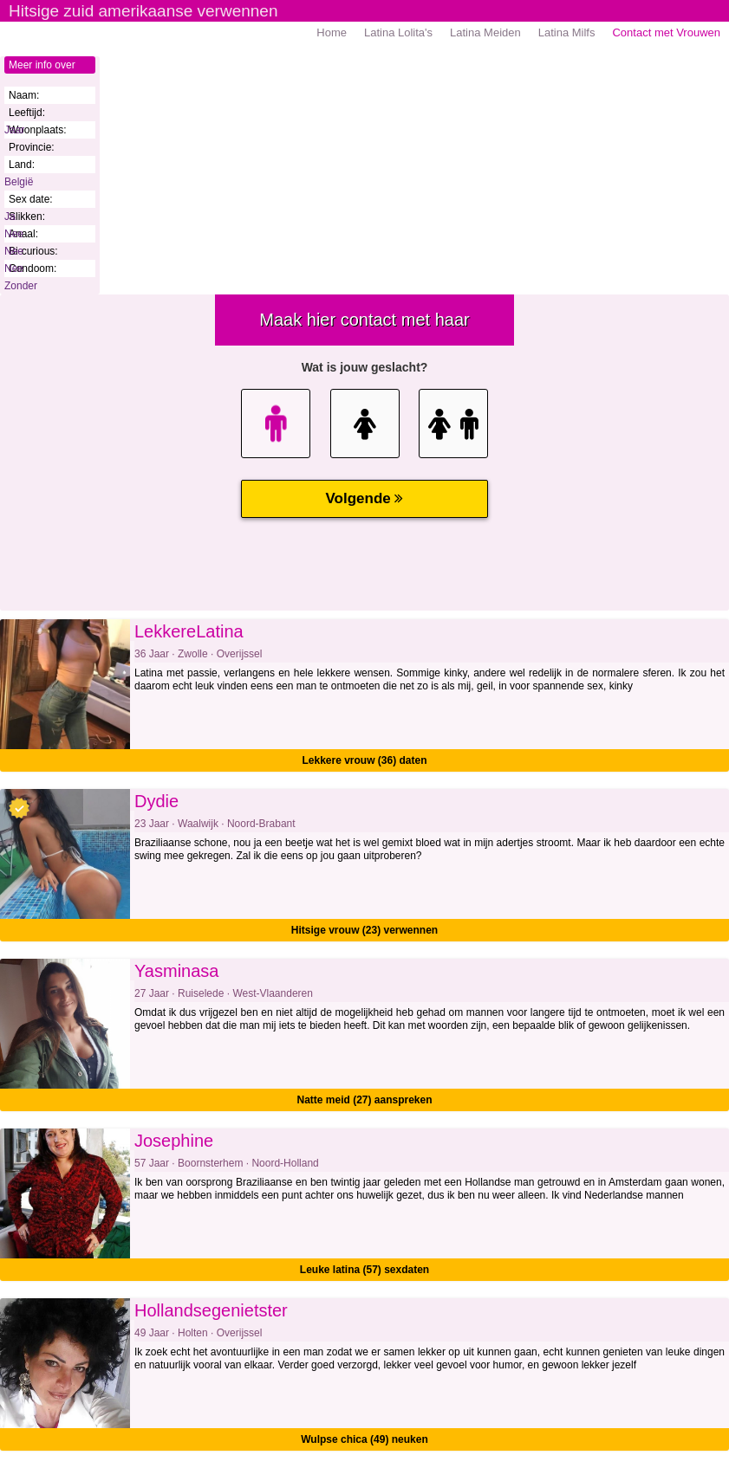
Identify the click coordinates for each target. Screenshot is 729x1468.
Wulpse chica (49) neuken (364, 1439)
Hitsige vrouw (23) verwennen (364, 930)
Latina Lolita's (398, 32)
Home (331, 32)
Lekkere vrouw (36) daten (364, 760)
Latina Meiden (485, 32)
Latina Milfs (567, 32)
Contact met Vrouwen (666, 32)
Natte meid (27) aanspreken (364, 1100)
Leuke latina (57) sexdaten (364, 1270)
